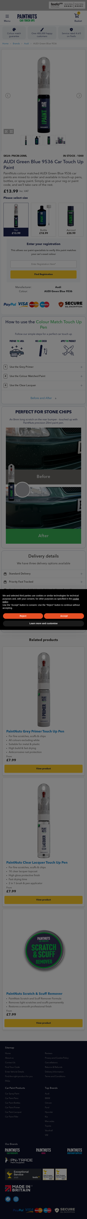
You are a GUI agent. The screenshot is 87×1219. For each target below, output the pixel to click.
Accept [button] (64, 616)
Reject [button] (23, 616)
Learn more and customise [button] (43, 623)
